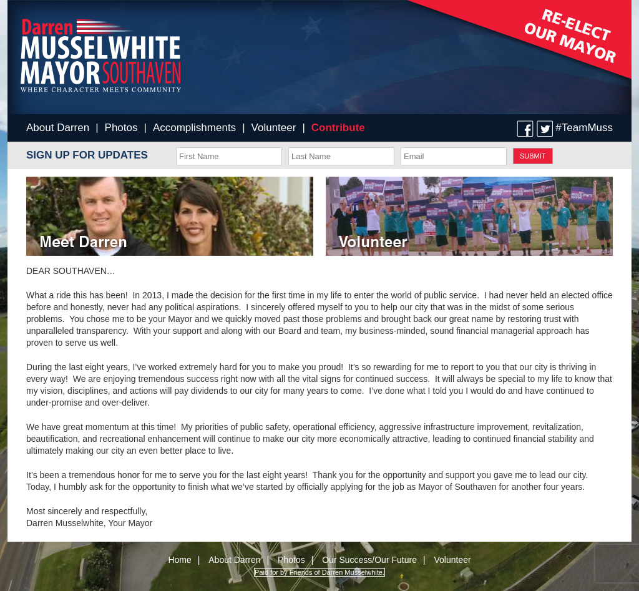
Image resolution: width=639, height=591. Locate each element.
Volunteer (273, 128)
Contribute (338, 128)
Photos (121, 128)
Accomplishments (194, 128)
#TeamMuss (584, 128)
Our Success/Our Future (369, 560)
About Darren (57, 128)
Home (179, 560)
